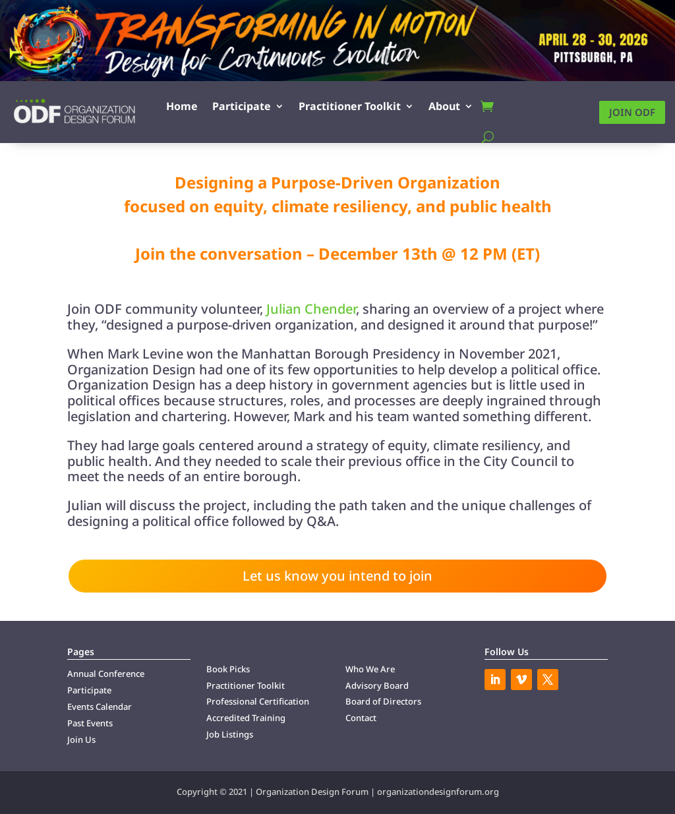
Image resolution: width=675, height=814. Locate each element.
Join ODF (632, 112)
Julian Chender (311, 309)
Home (182, 106)
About (444, 106)
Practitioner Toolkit (350, 106)
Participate (241, 106)
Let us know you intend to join (337, 576)
